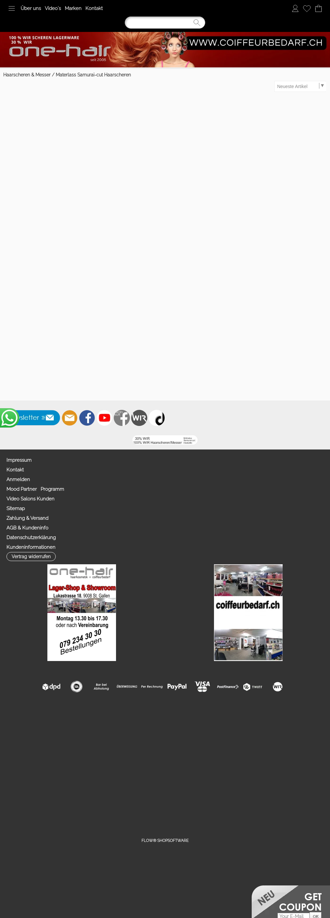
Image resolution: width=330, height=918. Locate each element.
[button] (11, 8)
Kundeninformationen (30, 547)
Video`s (53, 8)
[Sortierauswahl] (300, 86)
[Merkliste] (307, 8)
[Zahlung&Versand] (139, 418)
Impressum (19, 460)
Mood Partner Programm (35, 489)
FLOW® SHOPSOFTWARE (165, 840)
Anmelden (18, 479)
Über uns (31, 8)
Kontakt (94, 8)
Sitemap (15, 508)
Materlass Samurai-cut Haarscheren (93, 74)
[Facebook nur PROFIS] (122, 418)
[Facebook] (87, 418)
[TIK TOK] (157, 418)
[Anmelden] (295, 8)
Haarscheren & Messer (27, 74)
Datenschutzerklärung (31, 537)
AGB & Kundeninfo (27, 528)
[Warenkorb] (318, 8)
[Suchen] (165, 22)
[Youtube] (104, 418)
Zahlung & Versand (27, 518)
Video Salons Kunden (30, 499)
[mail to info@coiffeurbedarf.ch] (70, 418)
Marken (73, 8)
